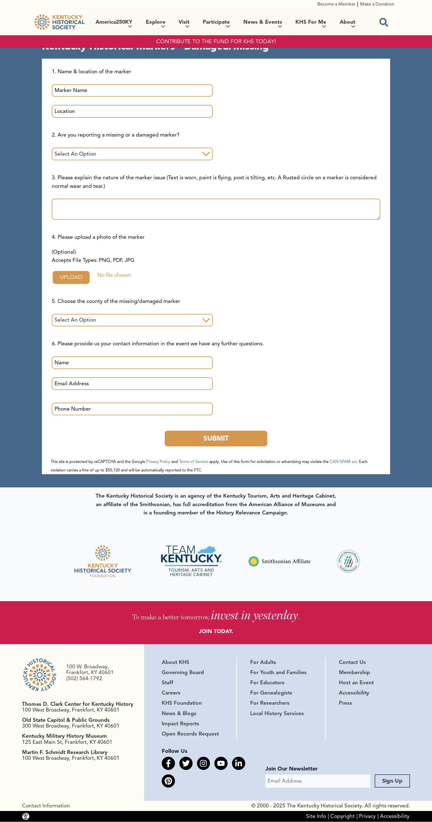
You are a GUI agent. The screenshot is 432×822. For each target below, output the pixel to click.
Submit (216, 438)
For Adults (263, 662)
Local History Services (277, 713)
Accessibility (354, 693)
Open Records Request (190, 734)
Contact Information (46, 806)
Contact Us (352, 662)
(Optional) (93, 256)
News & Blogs (179, 713)
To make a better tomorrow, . (216, 615)
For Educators (267, 683)
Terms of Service (193, 461)
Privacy (367, 816)
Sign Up (392, 781)
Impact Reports (180, 724)
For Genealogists (271, 693)
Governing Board (183, 672)
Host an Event (356, 683)
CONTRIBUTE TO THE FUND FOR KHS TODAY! (216, 42)
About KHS (175, 662)
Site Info (316, 816)
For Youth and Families (278, 672)
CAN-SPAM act (343, 461)
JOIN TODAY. (216, 630)
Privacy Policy (158, 461)
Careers (171, 693)
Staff (167, 683)
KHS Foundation (182, 703)
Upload (71, 277)
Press (345, 703)
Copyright (342, 816)
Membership (354, 672)
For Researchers (270, 703)
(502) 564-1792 (84, 678)
